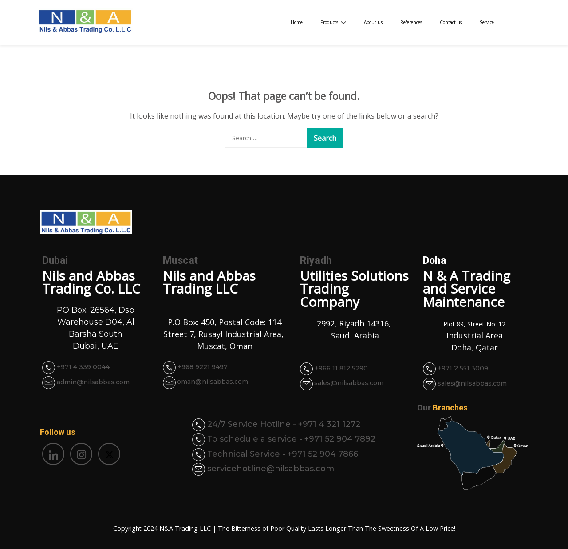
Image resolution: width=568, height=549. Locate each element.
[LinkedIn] (53, 454)
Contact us (451, 22)
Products (333, 22)
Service (487, 22)
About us (373, 22)
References (411, 22)
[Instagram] (81, 454)
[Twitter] (109, 454)
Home (297, 22)
